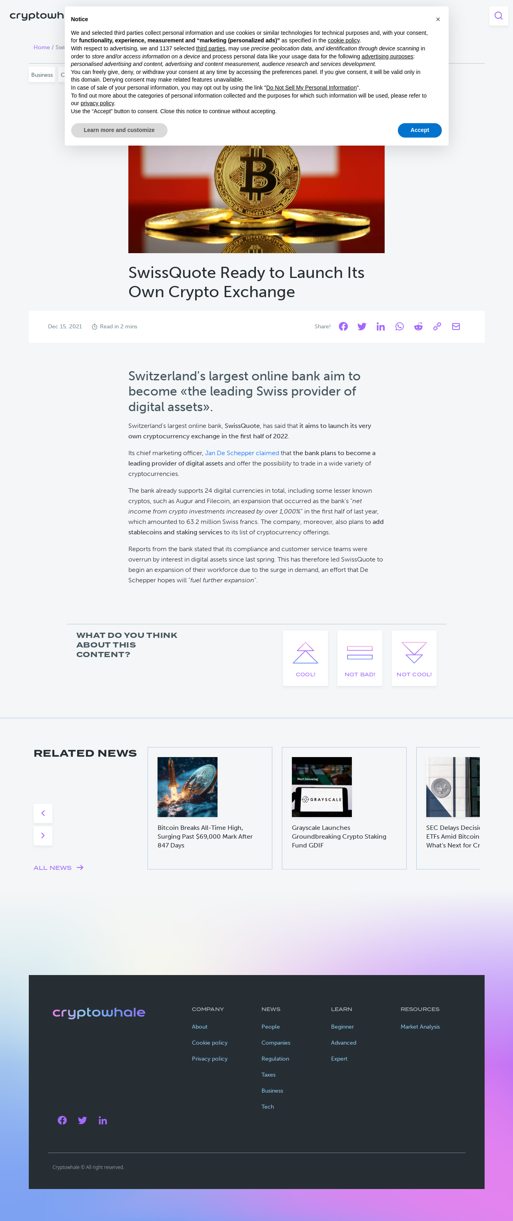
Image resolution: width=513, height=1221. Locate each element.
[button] (438, 19)
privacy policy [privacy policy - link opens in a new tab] (97, 103)
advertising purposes (387, 56)
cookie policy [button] (343, 40)
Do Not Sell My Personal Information (311, 87)
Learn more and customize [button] (119, 130)
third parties (210, 48)
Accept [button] (420, 130)
